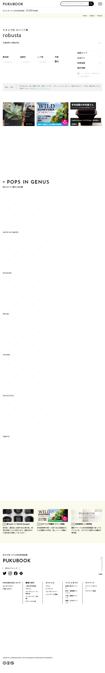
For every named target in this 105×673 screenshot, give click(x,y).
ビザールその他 (31, 601)
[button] (91, 4)
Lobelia (92, 16)
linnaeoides (7, 273)
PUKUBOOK (13, 4)
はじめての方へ (8, 586)
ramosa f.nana (8, 395)
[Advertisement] (52, 153)
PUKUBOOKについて (12, 582)
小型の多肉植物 (31, 586)
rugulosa (6, 436)
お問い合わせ (7, 589)
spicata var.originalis (10, 232)
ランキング (49, 589)
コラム (47, 586)
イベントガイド (71, 582)
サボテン (29, 589)
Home (85, 16)
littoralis (6, 313)
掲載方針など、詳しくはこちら (40, 88)
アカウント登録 (90, 591)
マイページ (89, 582)
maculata (6, 354)
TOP (100, 567)
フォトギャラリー (51, 591)
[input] (74, 4)
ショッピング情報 (51, 594)
